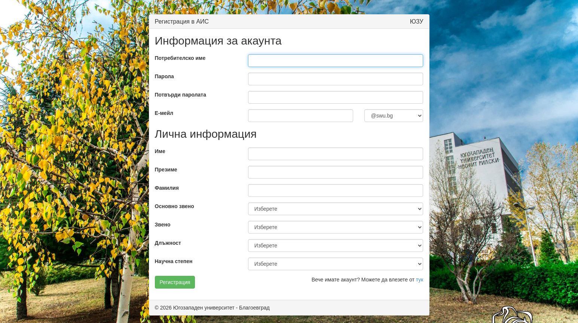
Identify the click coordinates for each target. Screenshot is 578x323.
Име (160, 151)
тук (419, 280)
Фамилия (167, 188)
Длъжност (168, 243)
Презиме (166, 170)
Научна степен (174, 261)
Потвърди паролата (181, 95)
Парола (164, 76)
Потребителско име (180, 58)
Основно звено (174, 206)
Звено (163, 225)
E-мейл (164, 113)
